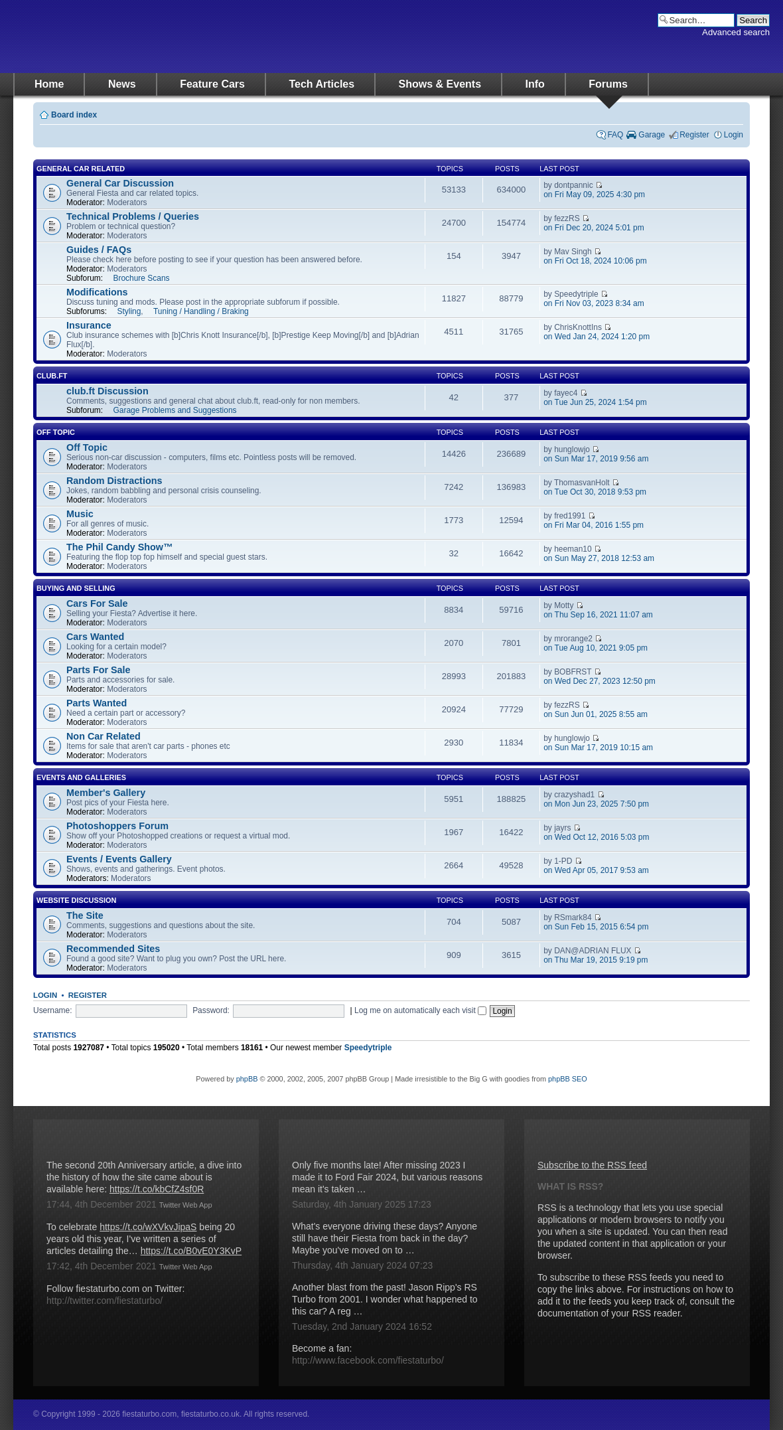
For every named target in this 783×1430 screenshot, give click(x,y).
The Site (85, 915)
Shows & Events (440, 84)
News (122, 84)
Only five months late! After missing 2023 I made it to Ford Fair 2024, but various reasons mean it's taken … (387, 1177)
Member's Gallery (105, 792)
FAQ (615, 134)
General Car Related (80, 169)
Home (49, 84)
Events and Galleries (81, 777)
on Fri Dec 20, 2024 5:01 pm (593, 227)
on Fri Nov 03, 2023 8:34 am (593, 303)
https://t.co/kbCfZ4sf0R (156, 1189)
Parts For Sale (98, 670)
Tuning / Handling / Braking (201, 311)
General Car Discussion (120, 183)
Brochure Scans (141, 278)
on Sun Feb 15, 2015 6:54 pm (595, 926)
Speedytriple (368, 1047)
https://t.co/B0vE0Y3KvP (191, 1250)
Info (535, 84)
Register (694, 134)
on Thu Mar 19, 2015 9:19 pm (595, 960)
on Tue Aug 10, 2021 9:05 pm (595, 648)
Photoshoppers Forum (117, 826)
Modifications (97, 292)
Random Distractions (114, 480)
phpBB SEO (567, 1079)
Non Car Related (103, 736)
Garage (651, 134)
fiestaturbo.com (146, 36)
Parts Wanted (96, 703)
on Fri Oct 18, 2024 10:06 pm (594, 261)
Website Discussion (76, 900)
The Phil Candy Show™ (119, 547)
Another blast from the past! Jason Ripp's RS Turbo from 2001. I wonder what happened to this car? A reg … (385, 1299)
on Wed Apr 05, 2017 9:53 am (596, 870)
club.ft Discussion (107, 391)
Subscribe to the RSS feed (592, 1165)
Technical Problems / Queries (132, 216)
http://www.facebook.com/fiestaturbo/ (368, 1360)
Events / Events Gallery (119, 859)
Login (733, 134)
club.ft (52, 376)
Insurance (88, 325)
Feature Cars (212, 84)
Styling (129, 311)
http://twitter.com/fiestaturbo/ (104, 1300)
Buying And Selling (75, 588)
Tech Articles (321, 84)
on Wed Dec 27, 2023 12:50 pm (599, 681)
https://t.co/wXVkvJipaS (148, 1227)
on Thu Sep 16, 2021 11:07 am (598, 614)
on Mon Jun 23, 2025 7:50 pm (596, 804)
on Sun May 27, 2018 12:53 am (598, 558)
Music (80, 514)
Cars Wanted (95, 636)
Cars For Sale (97, 603)
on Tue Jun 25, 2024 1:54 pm (595, 402)
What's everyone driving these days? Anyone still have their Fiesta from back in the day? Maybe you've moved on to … (384, 1238)
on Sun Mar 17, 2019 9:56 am (595, 458)
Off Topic (55, 432)
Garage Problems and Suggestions (174, 410)
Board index (74, 114)
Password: (211, 1010)
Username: (52, 1010)
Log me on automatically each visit (420, 1010)
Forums (608, 84)
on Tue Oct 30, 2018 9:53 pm (594, 492)
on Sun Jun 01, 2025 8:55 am (595, 714)
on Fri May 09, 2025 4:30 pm (594, 194)
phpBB (247, 1079)
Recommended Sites (113, 948)
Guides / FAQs (98, 249)
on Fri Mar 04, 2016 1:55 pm (593, 525)
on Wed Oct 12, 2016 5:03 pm (596, 837)
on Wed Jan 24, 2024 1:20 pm (596, 336)
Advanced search (736, 32)
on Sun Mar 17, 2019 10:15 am (598, 747)
